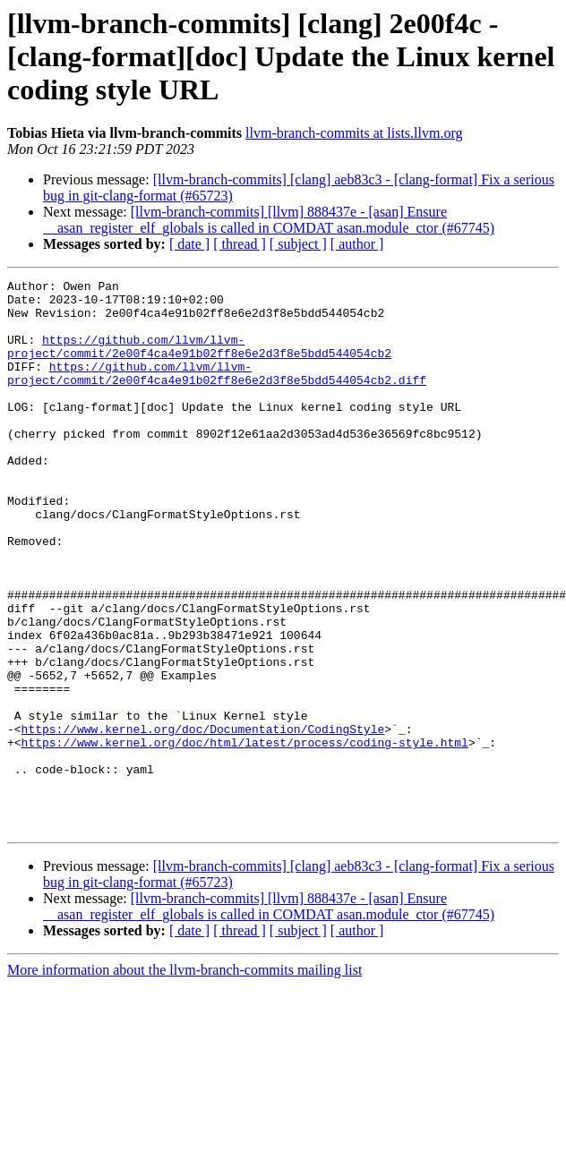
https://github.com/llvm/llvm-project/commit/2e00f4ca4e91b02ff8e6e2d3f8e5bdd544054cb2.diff (216, 393)
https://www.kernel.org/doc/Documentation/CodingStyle (203, 820)
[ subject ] (298, 244)
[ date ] (189, 244)
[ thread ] (239, 244)
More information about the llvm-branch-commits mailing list (184, 1080)
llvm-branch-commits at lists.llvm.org (353, 133)
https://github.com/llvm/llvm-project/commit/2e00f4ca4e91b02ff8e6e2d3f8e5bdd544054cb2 (199, 361)
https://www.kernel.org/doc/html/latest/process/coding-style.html (244, 836)
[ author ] (357, 244)
